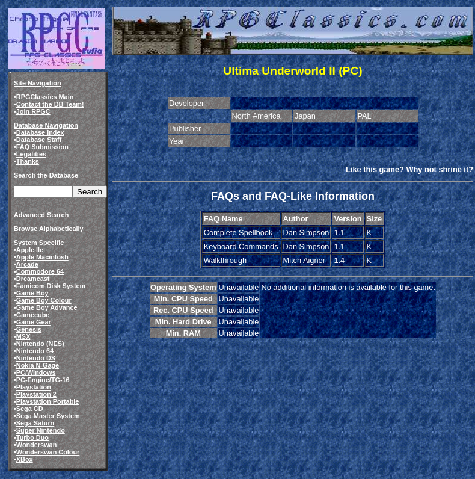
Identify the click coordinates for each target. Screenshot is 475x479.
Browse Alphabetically (49, 228)
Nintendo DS (35, 358)
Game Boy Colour (44, 300)
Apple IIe (29, 249)
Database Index (40, 132)
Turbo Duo (32, 437)
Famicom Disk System (50, 285)
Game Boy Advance (47, 307)
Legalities (31, 154)
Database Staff (39, 139)
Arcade (27, 264)
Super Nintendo (40, 430)
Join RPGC (33, 111)
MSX (23, 336)
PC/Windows (36, 372)
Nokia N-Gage (37, 365)
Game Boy (32, 293)
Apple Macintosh (42, 257)
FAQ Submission (42, 146)
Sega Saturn (35, 423)
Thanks (27, 161)
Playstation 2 (36, 394)
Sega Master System (48, 415)
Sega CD (29, 408)
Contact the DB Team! (50, 104)
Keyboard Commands (241, 246)
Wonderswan (36, 444)
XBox (24, 459)
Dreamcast (33, 278)
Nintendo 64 (35, 350)
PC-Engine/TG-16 (43, 379)
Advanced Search (41, 214)
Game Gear (33, 322)
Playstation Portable (47, 401)
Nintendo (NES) (40, 343)
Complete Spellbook (238, 232)
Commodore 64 (40, 271)
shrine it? (455, 169)
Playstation (33, 387)
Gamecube (33, 314)
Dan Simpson (306, 232)
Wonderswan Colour (48, 452)
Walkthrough (225, 260)
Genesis (28, 329)
